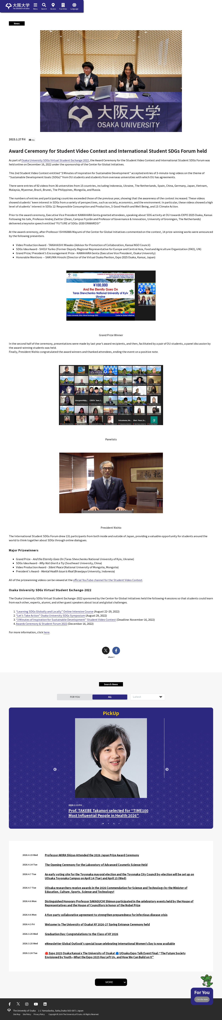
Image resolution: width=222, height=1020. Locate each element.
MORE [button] (109, 982)
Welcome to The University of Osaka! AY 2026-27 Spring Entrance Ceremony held (97, 924)
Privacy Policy (39, 1014)
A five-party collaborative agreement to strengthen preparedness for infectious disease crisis (106, 915)
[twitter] (106, 651)
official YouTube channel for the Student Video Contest (107, 580)
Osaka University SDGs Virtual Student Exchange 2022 (55, 160)
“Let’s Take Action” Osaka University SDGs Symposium (50, 615)
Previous (55, 769)
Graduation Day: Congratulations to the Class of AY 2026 (81, 934)
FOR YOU (75, 697)
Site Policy (27, 1014)
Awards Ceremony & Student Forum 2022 (41, 623)
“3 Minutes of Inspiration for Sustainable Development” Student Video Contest (66, 619)
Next (167, 769)
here (47, 632)
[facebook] (116, 651)
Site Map (16, 1014)
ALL (109, 697)
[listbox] (147, 697)
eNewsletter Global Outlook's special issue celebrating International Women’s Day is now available (110, 943)
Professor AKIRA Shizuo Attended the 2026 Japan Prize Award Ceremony (92, 855)
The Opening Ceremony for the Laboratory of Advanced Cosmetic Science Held (96, 865)
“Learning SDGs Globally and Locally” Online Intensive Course (54, 611)
